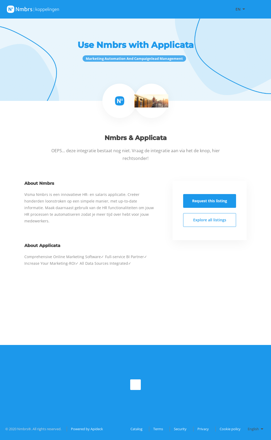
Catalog (136, 428)
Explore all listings (209, 219)
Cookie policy (230, 428)
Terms (158, 428)
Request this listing (209, 200)
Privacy (203, 428)
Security (180, 428)
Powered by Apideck (87, 428)
